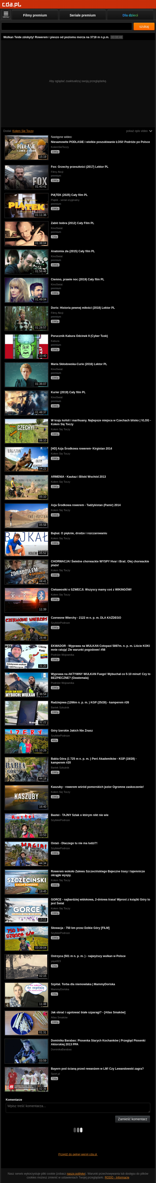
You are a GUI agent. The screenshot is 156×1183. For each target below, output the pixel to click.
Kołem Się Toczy (22, 131)
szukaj (144, 26)
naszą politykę (76, 1173)
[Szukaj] (66, 26)
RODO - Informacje (117, 1177)
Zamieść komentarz (132, 1119)
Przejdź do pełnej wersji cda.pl (78, 1154)
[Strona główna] (11, 5)
